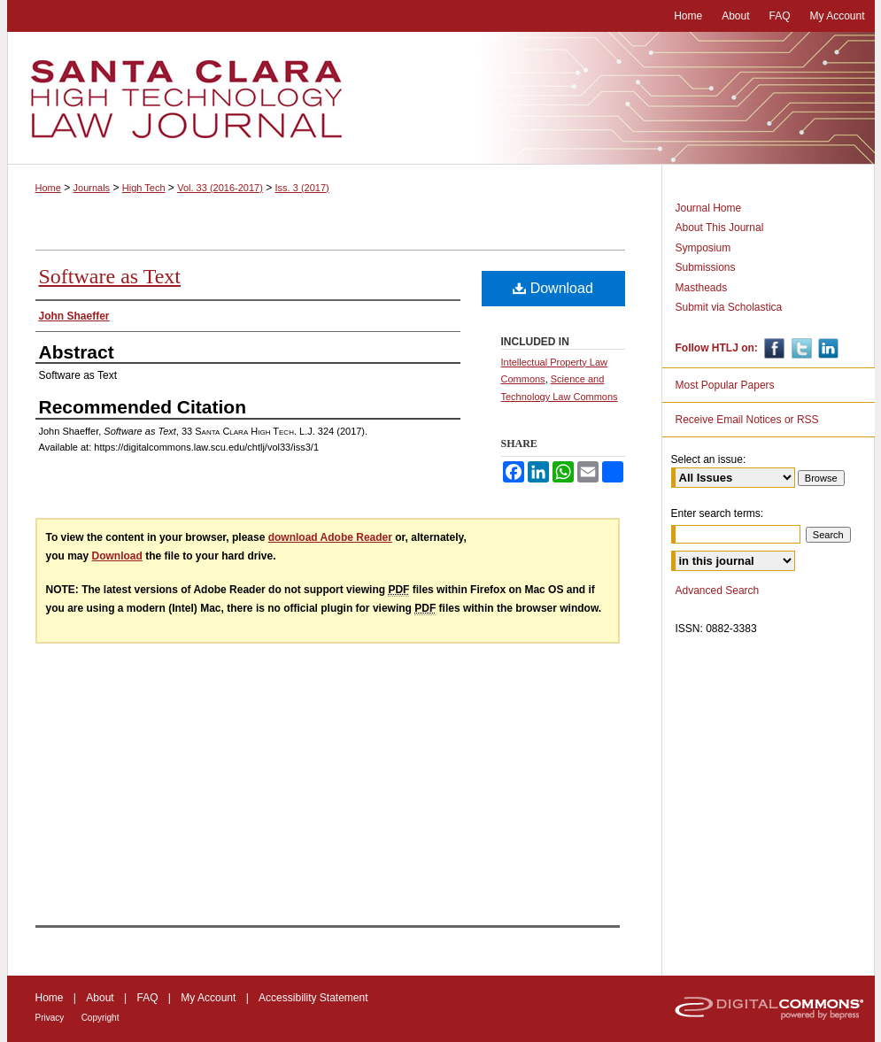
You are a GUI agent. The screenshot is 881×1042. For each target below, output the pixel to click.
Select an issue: (708, 459)
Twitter (800, 348)
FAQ (147, 998)
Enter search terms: (717, 513)
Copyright (100, 1018)
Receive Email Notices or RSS (747, 419)
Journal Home (709, 208)
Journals (92, 187)
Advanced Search (718, 590)
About (99, 998)
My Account (208, 998)
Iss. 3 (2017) (302, 187)
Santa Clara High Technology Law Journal (441, 98)
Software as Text (110, 276)
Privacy (50, 1018)
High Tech (144, 187)
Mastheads (702, 288)
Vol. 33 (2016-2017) (220, 187)
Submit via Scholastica (729, 307)
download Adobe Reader (330, 537)
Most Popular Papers (725, 385)
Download (553, 288)
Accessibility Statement (313, 998)
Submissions (706, 267)
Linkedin (826, 348)
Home (48, 187)
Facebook (772, 348)
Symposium (703, 248)
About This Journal (720, 227)
